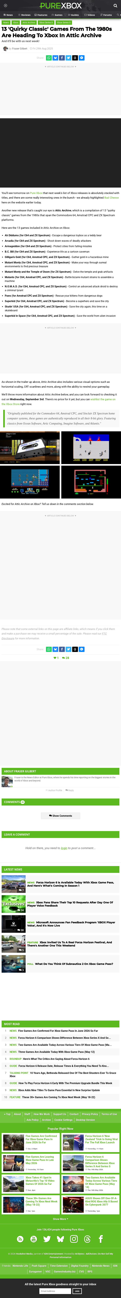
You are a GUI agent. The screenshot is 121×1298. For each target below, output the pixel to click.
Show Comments (60, 815)
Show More (60, 1219)
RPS (90, 1271)
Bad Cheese (111, 197)
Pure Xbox (36, 193)
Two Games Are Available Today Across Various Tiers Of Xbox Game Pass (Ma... (61, 1044)
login (64, 848)
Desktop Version (85, 1119)
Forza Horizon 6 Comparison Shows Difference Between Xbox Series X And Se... (60, 1037)
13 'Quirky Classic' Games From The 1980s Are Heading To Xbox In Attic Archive (57, 32)
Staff (27, 1114)
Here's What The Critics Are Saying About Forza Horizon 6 (49, 1058)
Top (7, 1114)
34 (20, 910)
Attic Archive (29, 22)
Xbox (15, 22)
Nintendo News (100, 1265)
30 (20, 930)
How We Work (42, 1114)
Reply (69, 790)
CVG (81, 1271)
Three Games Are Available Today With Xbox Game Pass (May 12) (52, 1051)
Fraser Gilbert (19, 48)
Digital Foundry (80, 1265)
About (17, 1114)
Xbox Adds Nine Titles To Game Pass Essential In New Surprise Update (55, 1090)
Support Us (59, 1114)
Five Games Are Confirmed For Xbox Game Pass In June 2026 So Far (54, 1030)
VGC (47, 1271)
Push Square (39, 1265)
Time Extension (59, 1265)
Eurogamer (35, 1271)
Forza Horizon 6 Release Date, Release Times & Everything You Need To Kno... (59, 1065)
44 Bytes (79, 1254)
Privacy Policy (90, 1114)
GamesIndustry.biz (65, 1271)
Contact (74, 1114)
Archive (46, 1119)
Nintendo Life (20, 1265)
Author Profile (54, 790)
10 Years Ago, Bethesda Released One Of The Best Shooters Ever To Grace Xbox (63, 1074)
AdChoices (91, 1254)
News (6, 22)
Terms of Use (109, 1114)
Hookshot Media (24, 1254)
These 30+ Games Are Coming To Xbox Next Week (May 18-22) (52, 1097)
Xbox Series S (63, 22)
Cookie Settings (63, 1119)
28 (67, 658)
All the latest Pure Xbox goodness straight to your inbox (60, 1284)
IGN (115, 1265)
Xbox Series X (46, 22)
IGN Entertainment (53, 1254)
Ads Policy (33, 1119)
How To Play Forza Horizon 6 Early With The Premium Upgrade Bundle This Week (61, 1083)
